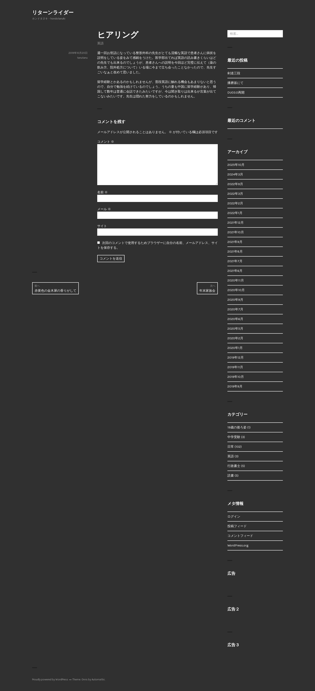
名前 (102, 192)
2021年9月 (234, 242)
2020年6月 (235, 319)
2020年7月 (235, 309)
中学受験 (233, 437)
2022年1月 (234, 213)
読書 (230, 475)
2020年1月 (235, 348)
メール (104, 209)
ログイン (233, 516)
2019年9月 (234, 386)
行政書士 (233, 466)
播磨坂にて (235, 83)
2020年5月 (235, 328)
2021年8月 (235, 251)
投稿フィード (237, 526)
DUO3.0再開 (235, 92)
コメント (105, 142)
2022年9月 (235, 184)
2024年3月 (235, 174)
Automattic (98, 679)
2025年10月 (235, 165)
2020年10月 (236, 290)
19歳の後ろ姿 (236, 427)
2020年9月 (235, 300)
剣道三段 (233, 73)
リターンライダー (53, 12)
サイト (102, 226)
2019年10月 (235, 377)
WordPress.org (238, 545)
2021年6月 (234, 271)
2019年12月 (235, 357)
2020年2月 (235, 338)
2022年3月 (235, 194)
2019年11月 (235, 367)
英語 (100, 43)
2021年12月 (235, 222)
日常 (230, 446)
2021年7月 (234, 261)
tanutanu (82, 57)
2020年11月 (235, 280)
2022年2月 (235, 203)
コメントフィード (240, 536)
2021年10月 (235, 232)
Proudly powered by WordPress (50, 679)
